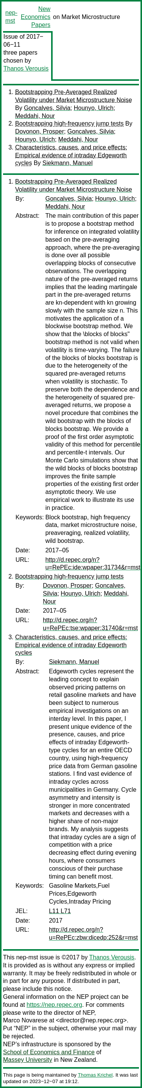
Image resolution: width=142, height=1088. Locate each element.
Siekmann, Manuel (67, 163)
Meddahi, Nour (35, 116)
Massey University (27, 1060)
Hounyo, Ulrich (94, 108)
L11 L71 (60, 911)
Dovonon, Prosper (39, 131)
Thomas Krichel (95, 1075)
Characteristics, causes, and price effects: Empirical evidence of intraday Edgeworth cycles (71, 155)
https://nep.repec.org (54, 1005)
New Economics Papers (35, 17)
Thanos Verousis (25, 68)
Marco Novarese (25, 1020)
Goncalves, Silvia (47, 108)
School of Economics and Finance (49, 1052)
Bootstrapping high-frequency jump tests (69, 123)
